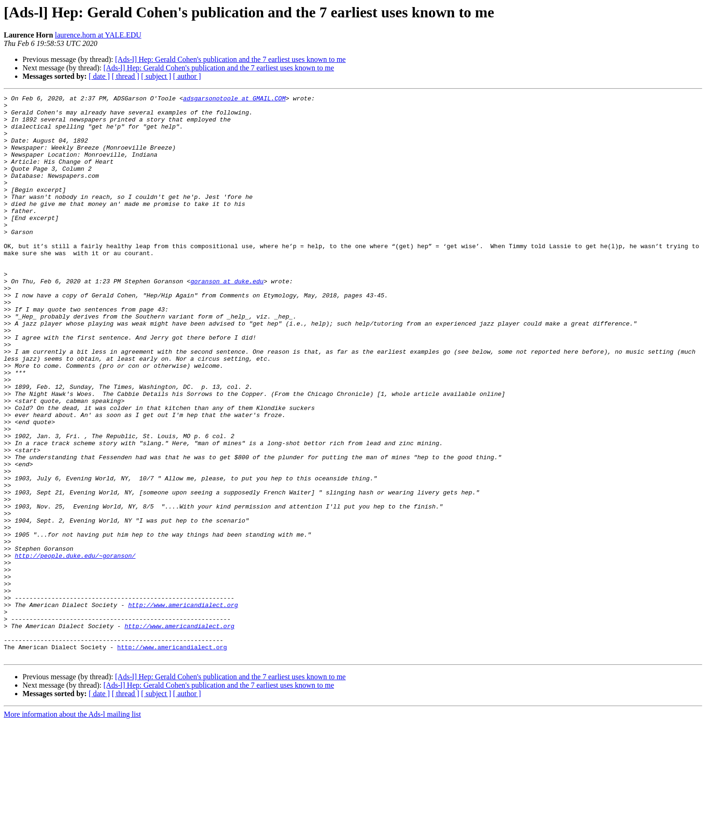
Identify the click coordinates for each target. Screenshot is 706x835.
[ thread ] (125, 76)
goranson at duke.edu (227, 319)
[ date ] (99, 76)
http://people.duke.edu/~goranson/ (75, 648)
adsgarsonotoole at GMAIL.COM (234, 99)
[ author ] (187, 76)
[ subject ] (156, 76)
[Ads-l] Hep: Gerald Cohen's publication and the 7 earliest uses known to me (230, 59)
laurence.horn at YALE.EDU (98, 35)
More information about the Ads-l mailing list (72, 827)
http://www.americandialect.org (183, 707)
